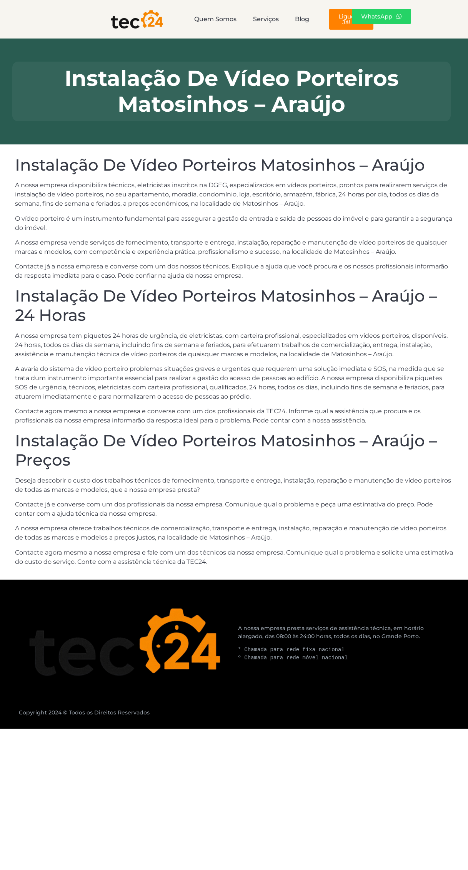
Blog (291, 19)
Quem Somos (166, 19)
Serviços (236, 19)
